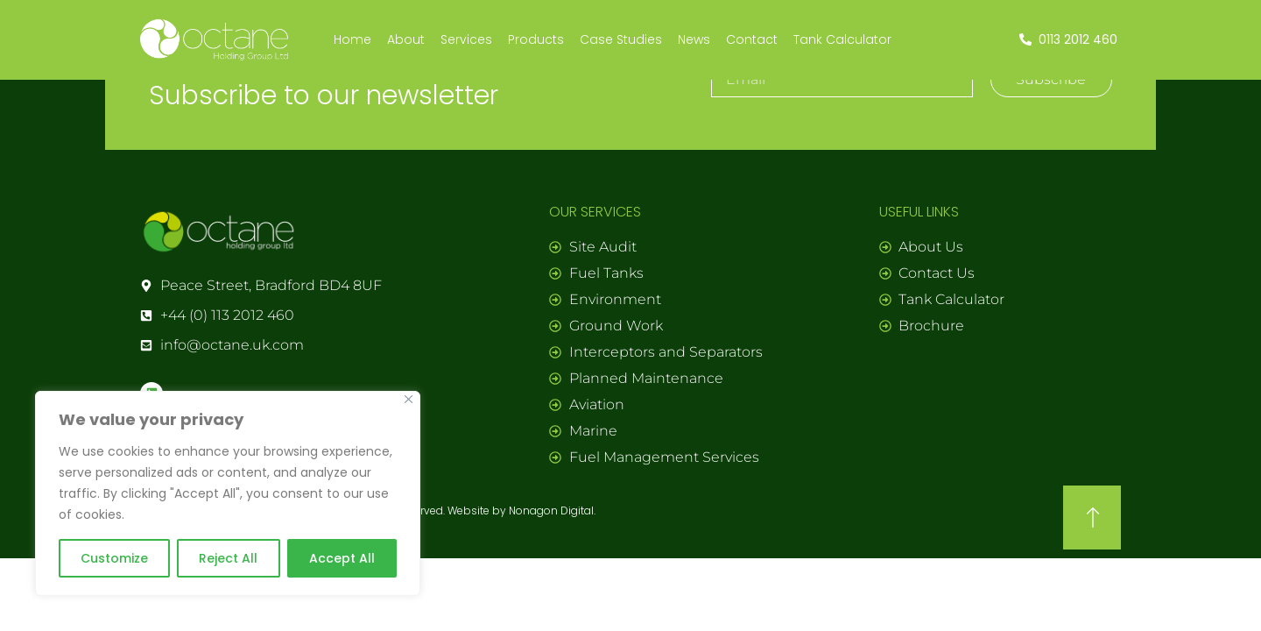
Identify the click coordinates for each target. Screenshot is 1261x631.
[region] (227, 493)
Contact (752, 39)
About (406, 39)
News (694, 39)
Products (536, 39)
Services (466, 39)
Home (352, 39)
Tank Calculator (842, 39)
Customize (114, 558)
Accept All (342, 558)
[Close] (408, 399)
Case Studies (621, 39)
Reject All (228, 558)
